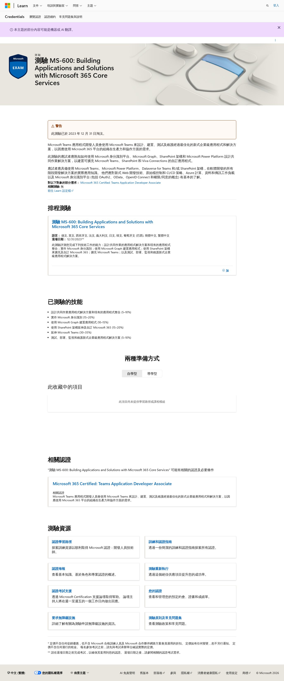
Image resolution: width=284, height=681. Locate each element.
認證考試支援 (62, 591)
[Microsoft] (7, 5)
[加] (225, 270)
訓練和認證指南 (160, 542)
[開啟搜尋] (267, 5)
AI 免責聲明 (127, 673)
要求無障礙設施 (63, 618)
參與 (173, 673)
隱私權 (185, 673)
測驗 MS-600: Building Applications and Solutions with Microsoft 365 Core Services (102, 224)
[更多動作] (275, 40)
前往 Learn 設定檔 (59, 191)
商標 (245, 673)
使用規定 (231, 673)
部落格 (158, 673)
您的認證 (155, 591)
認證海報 (58, 569)
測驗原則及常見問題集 (165, 618)
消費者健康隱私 (208, 673)
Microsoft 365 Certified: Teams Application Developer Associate (120, 183)
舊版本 (144, 673)
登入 (276, 5)
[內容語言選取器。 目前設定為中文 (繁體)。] (16, 673)
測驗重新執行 (158, 569)
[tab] (132, 373)
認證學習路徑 (62, 542)
